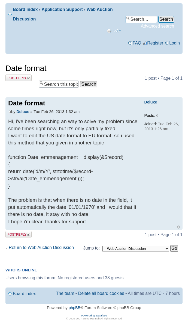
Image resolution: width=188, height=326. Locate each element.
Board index (25, 9)
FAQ (137, 43)
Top (178, 227)
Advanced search (157, 26)
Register (155, 43)
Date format (25, 68)
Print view (109, 30)
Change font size (117, 30)
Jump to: (91, 248)
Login (174, 43)
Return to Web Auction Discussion (41, 247)
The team (65, 293)
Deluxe (22, 111)
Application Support (62, 9)
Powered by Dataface (94, 315)
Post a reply (18, 78)
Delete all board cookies (101, 293)
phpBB (74, 308)
